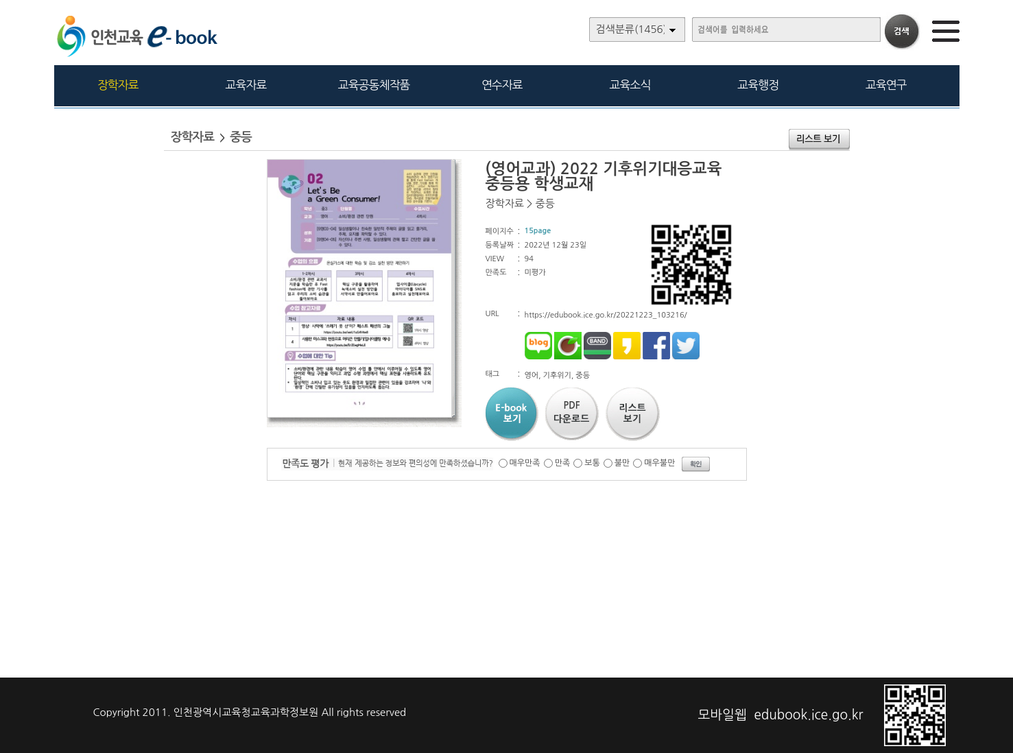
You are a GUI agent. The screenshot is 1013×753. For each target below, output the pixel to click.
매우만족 (525, 463)
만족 (563, 463)
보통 (592, 463)
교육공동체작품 (374, 85)
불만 (622, 463)
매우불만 (659, 463)
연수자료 (502, 85)
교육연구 (886, 85)
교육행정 (757, 85)
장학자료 (118, 85)
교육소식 (630, 85)
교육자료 (246, 85)
